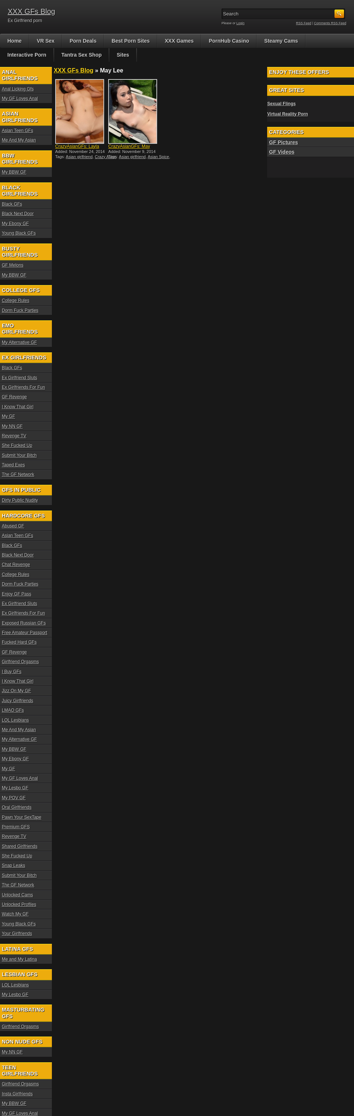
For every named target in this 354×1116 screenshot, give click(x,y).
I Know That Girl (17, 406)
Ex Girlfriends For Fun (23, 387)
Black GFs (12, 204)
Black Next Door (18, 213)
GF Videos (281, 152)
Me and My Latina (19, 959)
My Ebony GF (15, 223)
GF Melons (13, 265)
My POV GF (14, 797)
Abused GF (13, 526)
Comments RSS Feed (330, 23)
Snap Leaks (13, 865)
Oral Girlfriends (17, 807)
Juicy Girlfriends (17, 700)
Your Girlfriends (17, 933)
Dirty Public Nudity (20, 500)
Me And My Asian (19, 140)
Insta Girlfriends (17, 1094)
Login (241, 23)
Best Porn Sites (130, 41)
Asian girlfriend (79, 156)
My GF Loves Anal (20, 98)
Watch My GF (15, 914)
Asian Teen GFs (17, 130)
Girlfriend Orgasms (20, 661)
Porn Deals (83, 41)
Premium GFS (16, 826)
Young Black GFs (19, 233)
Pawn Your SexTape (21, 817)
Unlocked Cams (17, 895)
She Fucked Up (17, 445)
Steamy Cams (281, 41)
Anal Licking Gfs (18, 89)
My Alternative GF (19, 342)
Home (14, 41)
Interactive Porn (26, 55)
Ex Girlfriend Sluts (19, 377)
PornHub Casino (229, 41)
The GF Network (18, 474)
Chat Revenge (16, 564)
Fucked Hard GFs (19, 642)
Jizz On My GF (16, 690)
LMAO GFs (13, 710)
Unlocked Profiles (19, 904)
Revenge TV (14, 435)
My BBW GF (14, 172)
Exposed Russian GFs (24, 623)
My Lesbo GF (15, 787)
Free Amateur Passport (24, 632)
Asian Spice (158, 156)
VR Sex (45, 41)
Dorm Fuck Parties (20, 310)
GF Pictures (283, 142)
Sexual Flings (281, 103)
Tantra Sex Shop (81, 55)
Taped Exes (13, 465)
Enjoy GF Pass (16, 594)
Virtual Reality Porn (287, 114)
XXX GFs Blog (31, 11)
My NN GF (12, 426)
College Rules (15, 300)
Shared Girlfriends (20, 846)
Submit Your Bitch (19, 455)
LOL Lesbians (15, 720)
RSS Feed (304, 23)
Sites (123, 55)
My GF (8, 416)
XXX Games (179, 41)
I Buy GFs (11, 671)
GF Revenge (14, 396)
